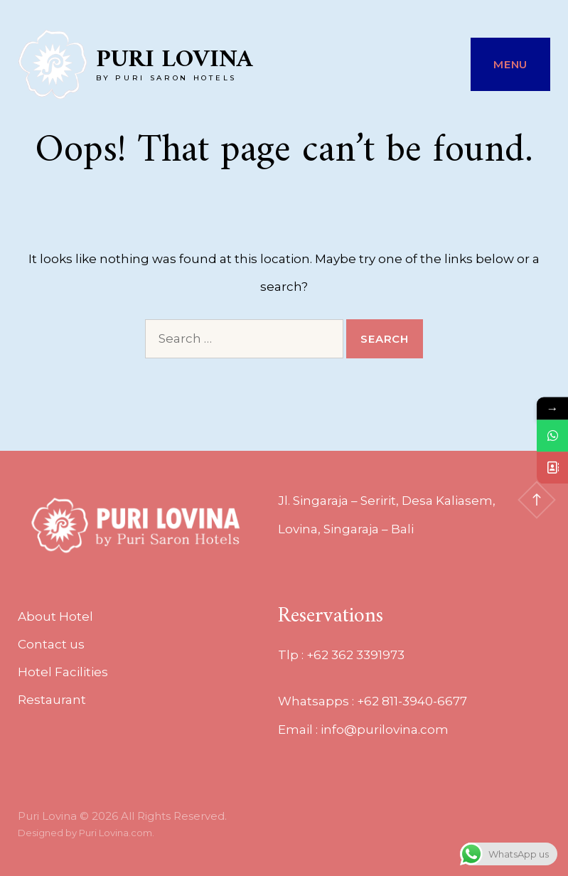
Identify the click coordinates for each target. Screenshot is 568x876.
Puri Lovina (174, 60)
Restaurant (52, 700)
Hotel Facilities (63, 672)
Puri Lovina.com (115, 832)
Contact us (51, 644)
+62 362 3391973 (355, 655)
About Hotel (55, 616)
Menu (510, 64)
